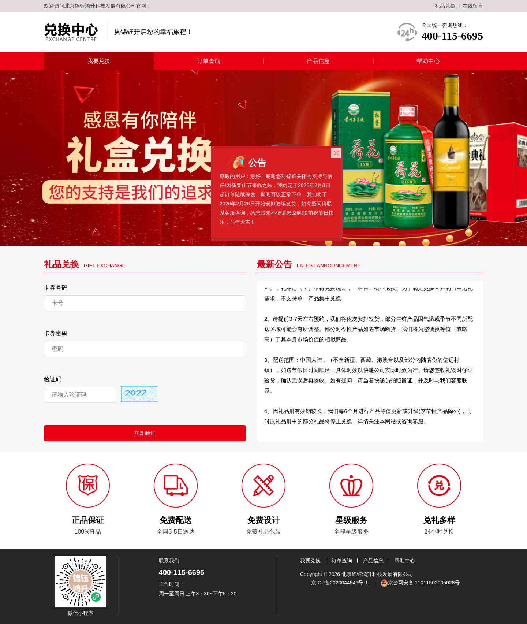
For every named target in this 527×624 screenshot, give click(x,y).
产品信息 (318, 61)
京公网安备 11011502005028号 (420, 583)
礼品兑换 (445, 6)
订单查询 (208, 61)
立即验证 (145, 433)
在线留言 (473, 6)
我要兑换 (99, 61)
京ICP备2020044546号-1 (339, 583)
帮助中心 (428, 61)
